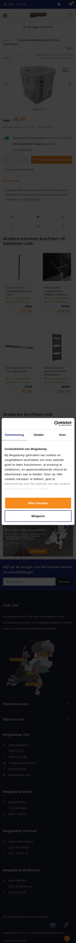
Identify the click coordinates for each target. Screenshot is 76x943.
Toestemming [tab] (14, 434)
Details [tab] (39, 434)
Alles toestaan (38, 503)
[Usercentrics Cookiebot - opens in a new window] (54, 423)
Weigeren (38, 516)
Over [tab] (62, 434)
